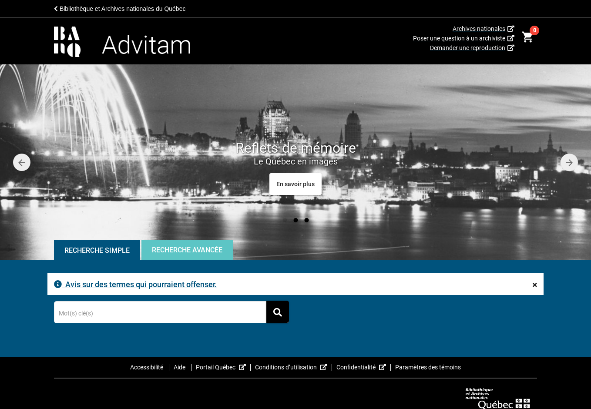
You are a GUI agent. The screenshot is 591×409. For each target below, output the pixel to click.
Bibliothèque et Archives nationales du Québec (119, 8)
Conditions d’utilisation (293, 367)
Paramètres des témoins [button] (428, 367)
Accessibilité (147, 367)
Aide (180, 367)
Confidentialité (363, 367)
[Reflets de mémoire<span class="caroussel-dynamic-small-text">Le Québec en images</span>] (295, 184)
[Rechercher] (277, 312)
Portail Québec (223, 367)
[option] (295, 162)
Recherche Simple (97, 250)
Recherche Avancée (187, 250)
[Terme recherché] (172, 313)
